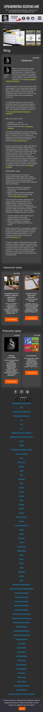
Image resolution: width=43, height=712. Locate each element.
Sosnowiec (21, 538)
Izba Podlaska (21, 652)
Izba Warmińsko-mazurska (21, 635)
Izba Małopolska (21, 669)
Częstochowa (21, 546)
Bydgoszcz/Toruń (21, 517)
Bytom (21, 559)
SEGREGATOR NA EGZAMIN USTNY (21, 437)
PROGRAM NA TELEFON (22, 416)
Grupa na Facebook (21, 454)
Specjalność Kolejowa (21, 610)
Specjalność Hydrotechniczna (21, 614)
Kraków (21, 492)
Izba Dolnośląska (21, 690)
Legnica (21, 576)
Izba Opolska (21, 660)
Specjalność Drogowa (21, 597)
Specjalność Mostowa (21, 601)
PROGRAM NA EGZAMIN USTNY (21, 449)
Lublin (21, 483)
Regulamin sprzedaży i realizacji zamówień (21, 694)
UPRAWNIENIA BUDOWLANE (21, 403)
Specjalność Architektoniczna (21, 584)
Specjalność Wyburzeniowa (21, 622)
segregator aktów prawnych (19, 196)
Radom (21, 534)
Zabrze (21, 555)
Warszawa (21, 479)
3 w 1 (21, 424)
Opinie (21, 441)
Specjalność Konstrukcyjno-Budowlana (21, 588)
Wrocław (21, 504)
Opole (21, 500)
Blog (21, 458)
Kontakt (21, 445)
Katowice (21, 496)
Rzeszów (21, 487)
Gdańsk (21, 521)
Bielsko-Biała (21, 551)
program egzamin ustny (20, 140)
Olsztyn (21, 508)
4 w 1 (21, 428)
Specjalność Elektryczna (21, 605)
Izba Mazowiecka (21, 664)
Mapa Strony (21, 462)
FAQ (21, 407)
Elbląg (21, 567)
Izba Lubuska (21, 677)
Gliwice (21, 542)
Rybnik (21, 563)
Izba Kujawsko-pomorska (21, 685)
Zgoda (22, 708)
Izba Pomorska (21, 647)
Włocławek (21, 572)
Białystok (21, 466)
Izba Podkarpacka (21, 656)
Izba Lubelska (21, 681)
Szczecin (21, 530)
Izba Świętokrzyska (21, 639)
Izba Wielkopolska (21, 626)
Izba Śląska (21, 643)
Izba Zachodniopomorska (21, 631)
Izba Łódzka (21, 673)
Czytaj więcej (11, 319)
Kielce (21, 471)
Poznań (21, 513)
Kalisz (21, 580)
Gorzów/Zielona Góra (21, 525)
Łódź (21, 475)
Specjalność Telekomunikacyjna (21, 618)
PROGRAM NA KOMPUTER (21, 412)
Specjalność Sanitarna (21, 593)
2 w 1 (21, 420)
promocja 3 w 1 (15, 237)
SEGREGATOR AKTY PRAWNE (21, 433)
